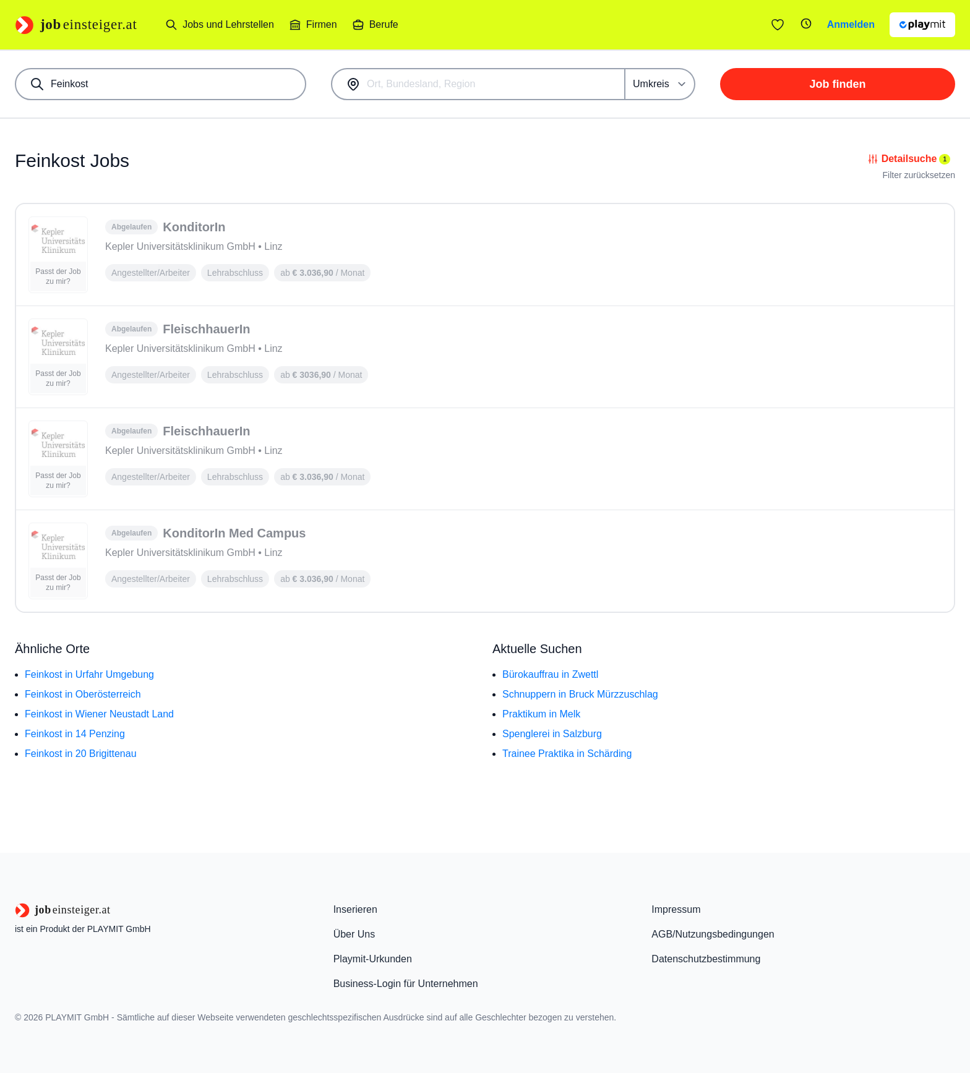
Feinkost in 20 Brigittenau (81, 753)
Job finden (838, 84)
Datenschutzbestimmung (705, 959)
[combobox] (160, 84)
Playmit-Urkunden (372, 959)
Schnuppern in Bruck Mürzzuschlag (580, 694)
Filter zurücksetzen (919, 175)
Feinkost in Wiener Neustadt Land (99, 714)
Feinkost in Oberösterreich (83, 694)
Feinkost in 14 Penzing (75, 734)
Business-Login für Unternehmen (405, 983)
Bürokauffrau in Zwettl (550, 674)
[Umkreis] (660, 84)
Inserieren (355, 909)
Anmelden (851, 24)
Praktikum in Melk (541, 714)
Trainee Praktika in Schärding (567, 753)
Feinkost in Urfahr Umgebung (89, 674)
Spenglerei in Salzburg (552, 734)
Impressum (675, 909)
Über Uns (354, 934)
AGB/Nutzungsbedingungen (712, 934)
